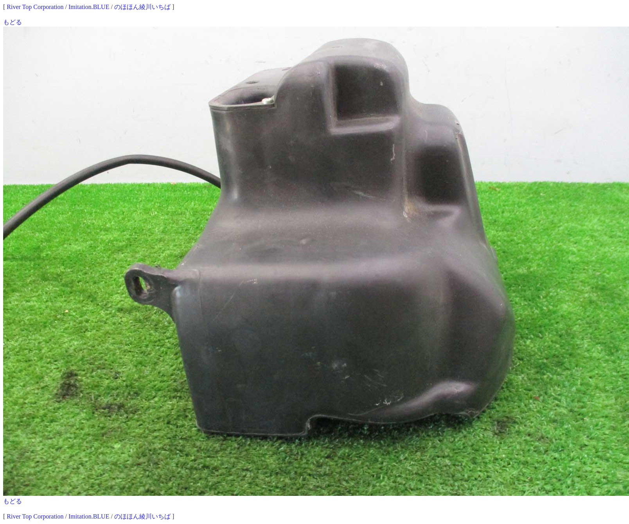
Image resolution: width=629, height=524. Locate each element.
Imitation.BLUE (88, 7)
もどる (12, 22)
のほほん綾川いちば (142, 7)
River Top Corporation (35, 7)
